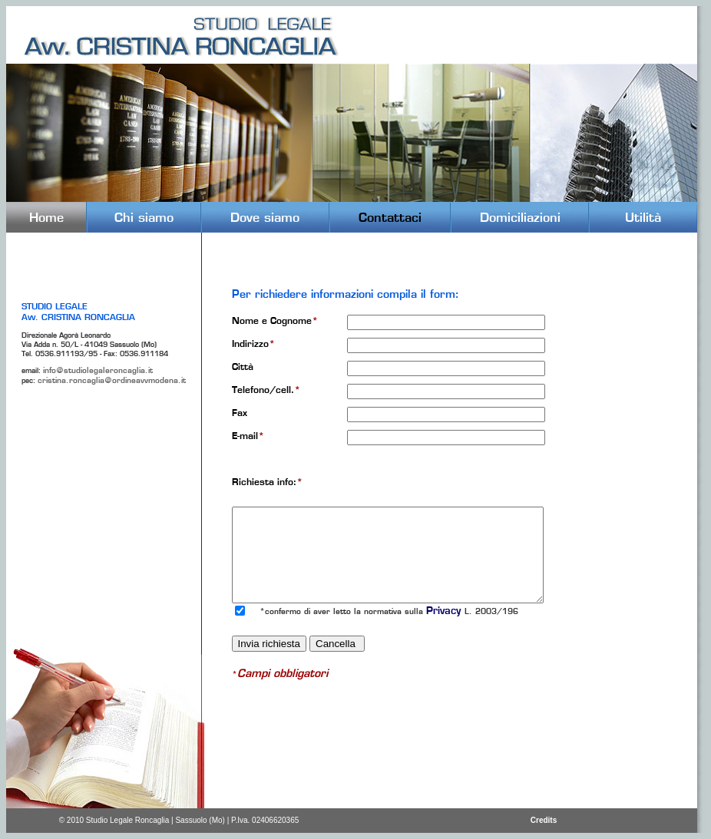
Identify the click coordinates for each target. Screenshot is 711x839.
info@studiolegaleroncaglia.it (98, 370)
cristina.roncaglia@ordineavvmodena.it (112, 380)
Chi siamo (144, 217)
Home (46, 217)
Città (242, 366)
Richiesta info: (267, 481)
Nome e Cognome (275, 320)
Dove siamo (264, 217)
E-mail (248, 435)
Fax (239, 412)
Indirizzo (253, 343)
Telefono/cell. (266, 389)
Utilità (643, 217)
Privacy (445, 610)
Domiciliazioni (520, 217)
